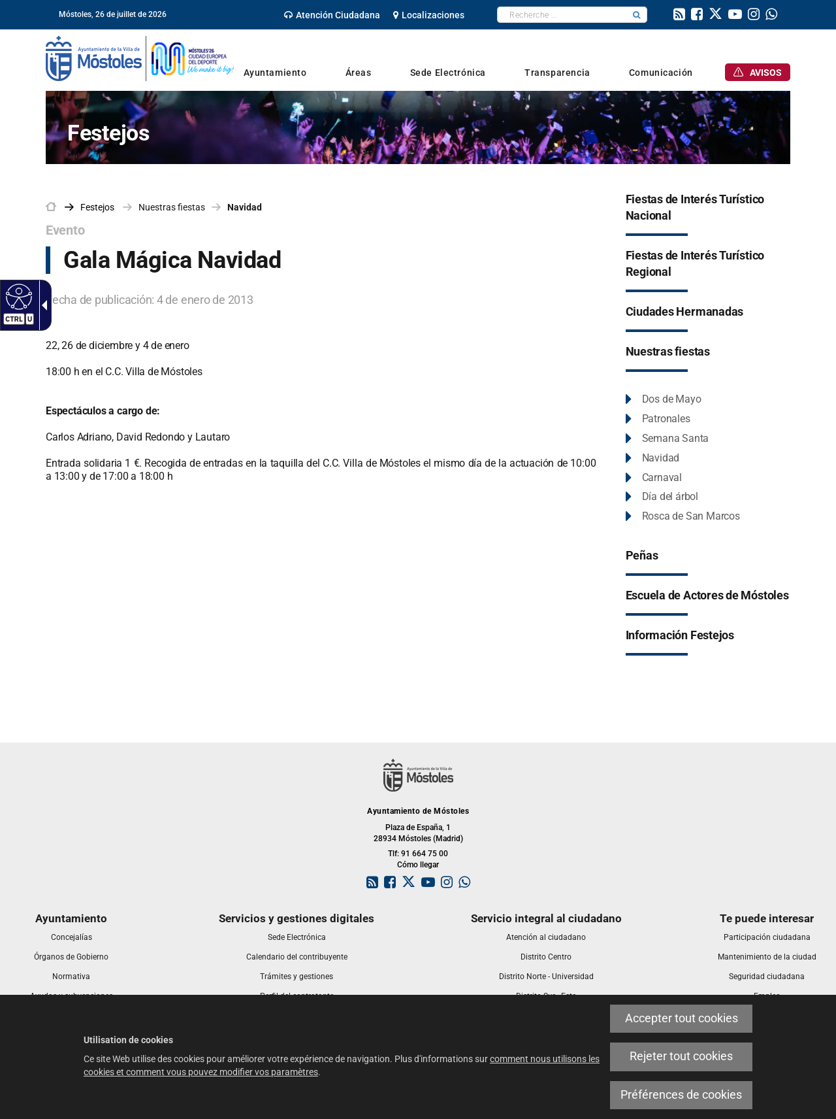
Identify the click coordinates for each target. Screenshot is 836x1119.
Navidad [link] (244, 207)
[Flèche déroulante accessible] (42, 305)
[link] (332, 15)
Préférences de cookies (681, 1094)
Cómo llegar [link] (418, 864)
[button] (636, 15)
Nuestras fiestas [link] (171, 207)
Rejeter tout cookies (681, 1056)
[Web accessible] (17, 296)
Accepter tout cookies (681, 1018)
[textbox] (562, 15)
